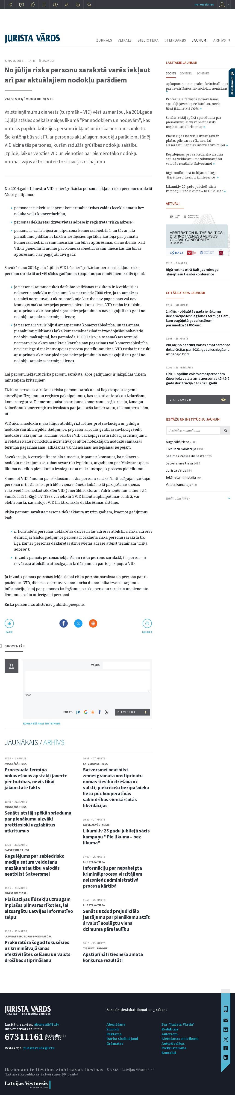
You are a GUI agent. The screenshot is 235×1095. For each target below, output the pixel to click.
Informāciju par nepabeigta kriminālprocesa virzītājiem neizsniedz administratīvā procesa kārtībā (112, 877)
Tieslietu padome (95, 948)
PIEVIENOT (127, 712)
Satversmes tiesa (17, 850)
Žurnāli (112, 1029)
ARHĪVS (219, 40)
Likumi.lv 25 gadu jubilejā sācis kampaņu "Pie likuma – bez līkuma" (116, 837)
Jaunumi (48, 61)
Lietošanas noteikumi (180, 1038)
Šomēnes (203, 73)
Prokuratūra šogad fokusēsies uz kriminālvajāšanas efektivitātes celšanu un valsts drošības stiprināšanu (37, 951)
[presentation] (127, 700)
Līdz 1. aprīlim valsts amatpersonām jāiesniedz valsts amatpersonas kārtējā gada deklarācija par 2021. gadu (197, 378)
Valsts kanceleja (178, 484)
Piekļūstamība (174, 1048)
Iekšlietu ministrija (181, 477)
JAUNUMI (200, 40)
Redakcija (170, 1029)
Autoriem (170, 1034)
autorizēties (204, 4)
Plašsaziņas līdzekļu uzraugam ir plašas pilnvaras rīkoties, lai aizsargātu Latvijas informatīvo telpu (39, 908)
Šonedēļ (186, 73)
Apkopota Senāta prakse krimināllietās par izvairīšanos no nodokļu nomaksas (197, 87)
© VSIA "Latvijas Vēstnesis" (130, 1069)
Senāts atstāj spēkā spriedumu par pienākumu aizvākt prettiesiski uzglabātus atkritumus (38, 822)
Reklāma (114, 1034)
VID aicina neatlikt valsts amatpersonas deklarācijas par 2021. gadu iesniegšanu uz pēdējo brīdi (198, 349)
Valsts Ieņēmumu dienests (29, 98)
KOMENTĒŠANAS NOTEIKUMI (41, 723)
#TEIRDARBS (175, 40)
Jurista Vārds (176, 470)
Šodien (171, 73)
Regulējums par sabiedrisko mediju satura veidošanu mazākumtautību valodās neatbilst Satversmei (35, 865)
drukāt (147, 632)
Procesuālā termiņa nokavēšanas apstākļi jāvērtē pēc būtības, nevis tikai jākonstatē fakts (36, 779)
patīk (9, 632)
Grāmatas (114, 1043)
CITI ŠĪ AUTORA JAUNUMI (185, 292)
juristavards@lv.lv (39, 1048)
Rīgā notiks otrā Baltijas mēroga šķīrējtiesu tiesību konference (192, 174)
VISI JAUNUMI (198, 399)
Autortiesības (173, 1043)
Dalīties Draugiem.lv (93, 623)
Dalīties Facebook (63, 623)
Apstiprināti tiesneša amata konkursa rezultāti (113, 957)
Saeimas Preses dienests (185, 456)
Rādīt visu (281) (198, 498)
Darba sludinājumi (122, 1038)
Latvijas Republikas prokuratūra (28, 936)
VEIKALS (125, 40)
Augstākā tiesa (15, 763)
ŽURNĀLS (104, 40)
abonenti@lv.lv (46, 1024)
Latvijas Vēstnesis (96, 824)
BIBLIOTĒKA (148, 40)
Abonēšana (116, 1024)
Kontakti (169, 1052)
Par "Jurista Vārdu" (178, 1024)
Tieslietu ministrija (181, 449)
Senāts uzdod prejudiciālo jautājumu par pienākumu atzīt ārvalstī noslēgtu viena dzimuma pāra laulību (116, 920)
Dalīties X (78, 623)
